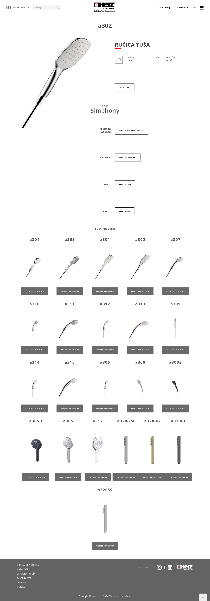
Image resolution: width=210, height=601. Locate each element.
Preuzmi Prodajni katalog (131, 130)
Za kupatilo (182, 7)
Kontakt (22, 586)
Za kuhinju (164, 7)
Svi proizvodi (17, 7)
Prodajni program (28, 564)
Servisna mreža (26, 573)
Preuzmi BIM (124, 211)
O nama (21, 582)
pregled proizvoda (34, 304)
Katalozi (22, 569)
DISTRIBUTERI (24, 578)
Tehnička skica (170, 59)
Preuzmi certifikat (127, 157)
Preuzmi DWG (125, 184)
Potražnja (124, 87)
